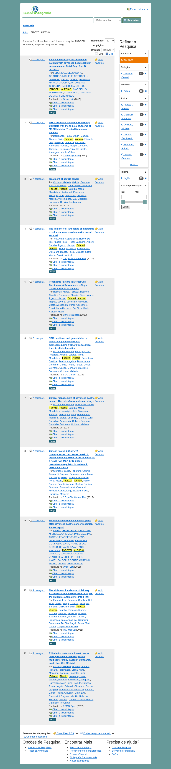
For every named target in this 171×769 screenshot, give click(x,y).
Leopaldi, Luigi (77, 673)
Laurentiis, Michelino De (81, 699)
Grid (109, 53)
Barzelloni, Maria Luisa (61, 683)
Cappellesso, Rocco (75, 238)
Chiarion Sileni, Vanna (82, 295)
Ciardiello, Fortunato (59, 424)
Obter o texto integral (61, 102)
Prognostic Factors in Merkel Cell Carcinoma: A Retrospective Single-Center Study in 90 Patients (68, 285)
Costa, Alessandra (58, 305)
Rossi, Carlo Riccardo (60, 308)
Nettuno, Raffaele (58, 679)
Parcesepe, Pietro (58, 477)
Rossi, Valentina (77, 242)
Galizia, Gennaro (81, 182)
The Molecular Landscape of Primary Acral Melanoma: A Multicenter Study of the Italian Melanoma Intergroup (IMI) (71, 593)
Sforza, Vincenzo (58, 185)
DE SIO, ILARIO (69, 79)
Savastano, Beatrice (75, 195)
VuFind (29, 10)
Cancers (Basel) (71, 155)
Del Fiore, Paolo (81, 308)
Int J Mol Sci (69, 629)
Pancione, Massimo (59, 494)
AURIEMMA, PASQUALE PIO (75, 534)
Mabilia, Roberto (79, 696)
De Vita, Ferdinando (70, 202)
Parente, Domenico (78, 477)
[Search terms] (57, 20)
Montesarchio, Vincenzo (71, 689)
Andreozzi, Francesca (73, 192)
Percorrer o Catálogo (80, 747)
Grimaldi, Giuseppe (74, 686)
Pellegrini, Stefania (64, 142)
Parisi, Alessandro (78, 305)
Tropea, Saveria (57, 301)
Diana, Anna (83, 361)
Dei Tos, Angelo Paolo (72, 623)
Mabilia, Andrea (57, 198)
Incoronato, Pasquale (79, 679)
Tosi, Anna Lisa (68, 620)
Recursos (126, 53)
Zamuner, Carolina (77, 600)
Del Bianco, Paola (62, 136)
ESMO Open (69, 706)
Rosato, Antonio (65, 255)
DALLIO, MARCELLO (73, 86)
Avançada (28, 25)
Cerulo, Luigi (64, 490)
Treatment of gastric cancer (64, 179)
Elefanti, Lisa (59, 600)
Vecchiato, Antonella (77, 301)
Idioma (143, 9)
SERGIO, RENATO (59, 547)
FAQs (115, 754)
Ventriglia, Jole (56, 195)
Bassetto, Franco (67, 616)
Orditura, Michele (62, 182)
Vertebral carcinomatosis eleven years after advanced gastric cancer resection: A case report (71, 523)
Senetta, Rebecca (68, 610)
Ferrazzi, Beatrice (80, 291)
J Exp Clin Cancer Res (74, 258)
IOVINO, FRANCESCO (65, 530)
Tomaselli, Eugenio (58, 474)
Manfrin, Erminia (83, 484)
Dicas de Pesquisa (121, 747)
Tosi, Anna (58, 238)
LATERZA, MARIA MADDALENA (66, 553)
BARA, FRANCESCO (74, 543)
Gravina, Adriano (81, 666)
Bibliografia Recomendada (83, 757)
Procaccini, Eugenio (59, 696)
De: (123, 192)
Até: (137, 192)
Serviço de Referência (123, 750)
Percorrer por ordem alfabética (85, 750)
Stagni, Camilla (80, 136)
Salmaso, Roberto (67, 613)
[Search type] (108, 20)
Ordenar (95, 50)
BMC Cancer (69, 374)
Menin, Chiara (68, 152)
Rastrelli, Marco (61, 291)
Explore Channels (79, 754)
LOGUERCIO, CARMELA (77, 92)
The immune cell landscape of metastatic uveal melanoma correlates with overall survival (71, 232)
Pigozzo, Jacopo (68, 145)
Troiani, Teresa (74, 364)
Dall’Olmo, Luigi (67, 606)
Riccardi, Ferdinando (59, 669)
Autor (25, 32)
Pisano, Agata (56, 686)
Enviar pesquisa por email (95, 733)
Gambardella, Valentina (80, 185)
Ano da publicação (131, 185)
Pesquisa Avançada (38, 750)
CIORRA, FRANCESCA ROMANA (66, 537)
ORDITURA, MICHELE (61, 76)
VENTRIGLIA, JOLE (59, 557)
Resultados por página (97, 43)
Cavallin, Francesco (59, 295)
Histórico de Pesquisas (40, 747)
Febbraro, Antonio (58, 354)
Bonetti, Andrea (66, 484)
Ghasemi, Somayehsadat (62, 487)
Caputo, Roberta (82, 683)
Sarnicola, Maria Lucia (81, 474)
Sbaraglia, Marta (67, 248)
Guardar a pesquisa (35, 736)
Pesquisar (131, 20)
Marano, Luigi (85, 417)
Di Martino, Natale (84, 404)
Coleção (125, 67)
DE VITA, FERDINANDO (62, 95)
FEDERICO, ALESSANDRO (67, 73)
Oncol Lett (68, 99)
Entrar (131, 9)
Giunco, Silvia (56, 139)
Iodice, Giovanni (65, 692)
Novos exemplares (79, 760)
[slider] (123, 202)
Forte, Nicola (55, 480)
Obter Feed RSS (63, 733)
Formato (125, 84)
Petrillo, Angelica (67, 361)
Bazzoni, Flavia (80, 490)
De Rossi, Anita (67, 149)
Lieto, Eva (71, 198)
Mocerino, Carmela (59, 673)
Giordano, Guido (57, 364)
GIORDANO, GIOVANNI (61, 540)
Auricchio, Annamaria (60, 421)
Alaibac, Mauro (57, 311)
